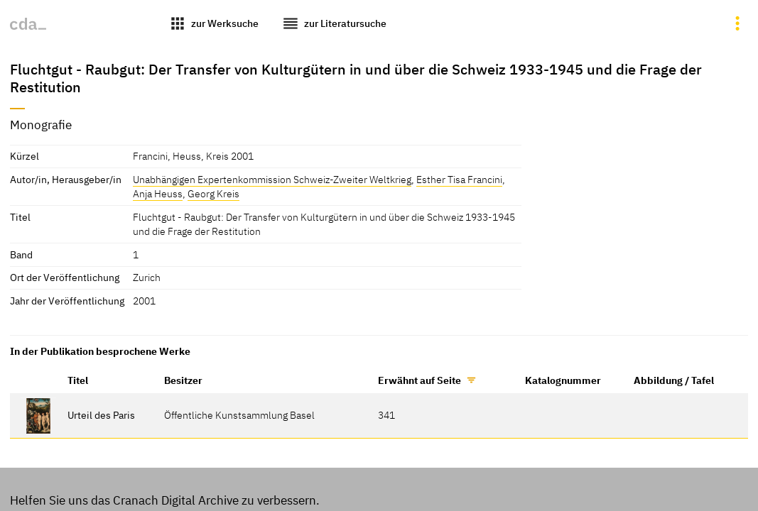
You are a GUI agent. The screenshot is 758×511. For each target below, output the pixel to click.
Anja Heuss (158, 193)
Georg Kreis (213, 193)
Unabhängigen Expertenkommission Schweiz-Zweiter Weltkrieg (272, 179)
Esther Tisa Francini (459, 179)
